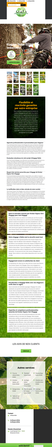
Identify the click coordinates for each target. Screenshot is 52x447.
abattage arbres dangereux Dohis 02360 (27, 383)
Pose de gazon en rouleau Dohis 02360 (28, 391)
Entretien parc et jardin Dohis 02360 (39, 382)
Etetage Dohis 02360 (16, 390)
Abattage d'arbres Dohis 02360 (39, 391)
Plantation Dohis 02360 (27, 374)
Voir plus (26, 351)
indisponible (12, 1)
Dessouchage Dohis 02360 (39, 374)
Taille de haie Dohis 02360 (15, 397)
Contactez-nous (14, 62)
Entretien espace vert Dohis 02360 (15, 382)
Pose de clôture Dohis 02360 (16, 375)
